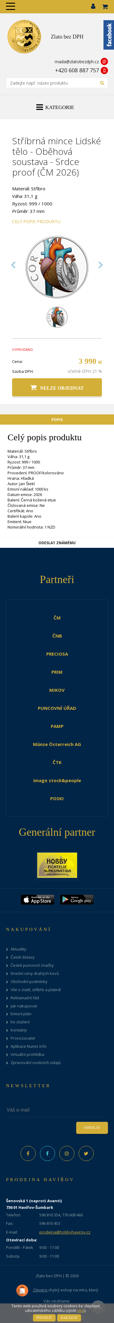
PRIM (57, 672)
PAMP (57, 726)
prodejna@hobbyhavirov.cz (64, 1232)
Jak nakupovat (24, 1006)
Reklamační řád (25, 998)
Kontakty (19, 1030)
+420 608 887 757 (77, 70)
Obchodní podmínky (29, 981)
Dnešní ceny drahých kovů (35, 973)
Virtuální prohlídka (27, 1054)
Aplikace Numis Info (29, 1046)
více (80, 1310)
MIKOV (57, 690)
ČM (57, 618)
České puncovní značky (32, 965)
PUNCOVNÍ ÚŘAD (57, 708)
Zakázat (69, 1317)
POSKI (57, 798)
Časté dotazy (23, 957)
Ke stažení (20, 1022)
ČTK (57, 762)
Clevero (31, 1290)
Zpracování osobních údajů (36, 1062)
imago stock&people (57, 780)
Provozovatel (23, 1038)
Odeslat (92, 1127)
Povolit (44, 1317)
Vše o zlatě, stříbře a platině (36, 990)
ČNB (57, 636)
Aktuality (18, 949)
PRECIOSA (57, 654)
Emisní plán (21, 1014)
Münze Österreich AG (57, 744)
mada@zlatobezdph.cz (77, 61)
